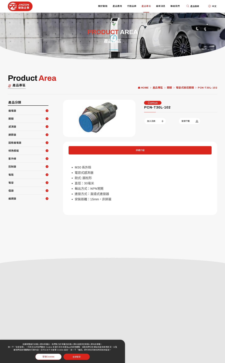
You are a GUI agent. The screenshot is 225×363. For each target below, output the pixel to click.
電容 (11, 182)
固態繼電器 (14, 142)
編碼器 (12, 198)
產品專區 (146, 6)
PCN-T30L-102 (207, 87)
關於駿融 (103, 6)
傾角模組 (13, 150)
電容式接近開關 (185, 87)
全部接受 (76, 356)
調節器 (12, 134)
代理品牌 (132, 6)
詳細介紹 (140, 150)
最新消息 (160, 6)
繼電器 (12, 110)
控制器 (12, 166)
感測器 (12, 126)
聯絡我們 (175, 6)
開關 (169, 87)
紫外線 (12, 158)
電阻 (11, 174)
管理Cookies (48, 357)
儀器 (11, 190)
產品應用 (117, 6)
